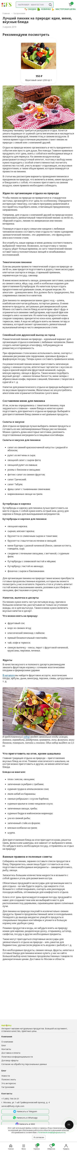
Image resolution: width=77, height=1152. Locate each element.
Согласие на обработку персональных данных (24, 1064)
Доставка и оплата (10, 1052)
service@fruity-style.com (12, 1106)
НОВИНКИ (44, 9)
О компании (7, 1041)
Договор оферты (9, 1060)
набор (26, 736)
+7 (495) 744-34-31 (10, 1098)
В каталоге (9, 675)
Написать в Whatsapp (25, 1117)
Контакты (6, 1049)
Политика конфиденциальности (17, 1056)
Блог (3, 1045)
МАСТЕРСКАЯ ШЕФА (64, 9)
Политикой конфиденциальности (51, 1132)
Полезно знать (8, 1079)
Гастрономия (7, 1087)
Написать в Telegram (25, 1111)
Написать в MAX (25, 1124)
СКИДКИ (30, 9)
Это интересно (8, 1083)
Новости (5, 1075)
